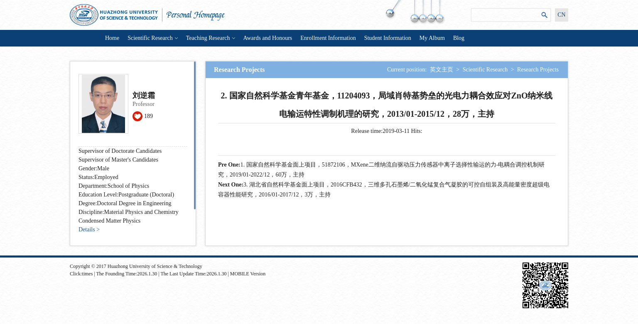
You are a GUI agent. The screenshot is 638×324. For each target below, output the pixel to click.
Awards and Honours (267, 38)
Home (112, 38)
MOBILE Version (247, 274)
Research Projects (538, 69)
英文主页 (441, 69)
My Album (432, 38)
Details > (89, 229)
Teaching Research (210, 38)
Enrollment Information (328, 38)
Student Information (387, 38)
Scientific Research (152, 38)
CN (561, 15)
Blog (458, 38)
